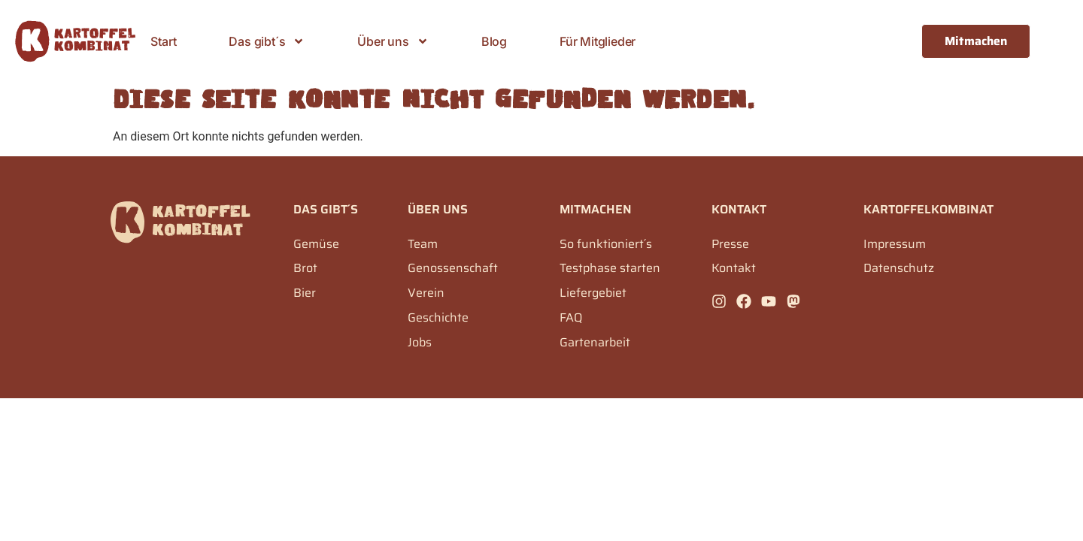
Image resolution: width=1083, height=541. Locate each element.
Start (163, 41)
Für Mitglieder (598, 41)
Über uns (392, 41)
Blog (494, 41)
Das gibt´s (267, 41)
